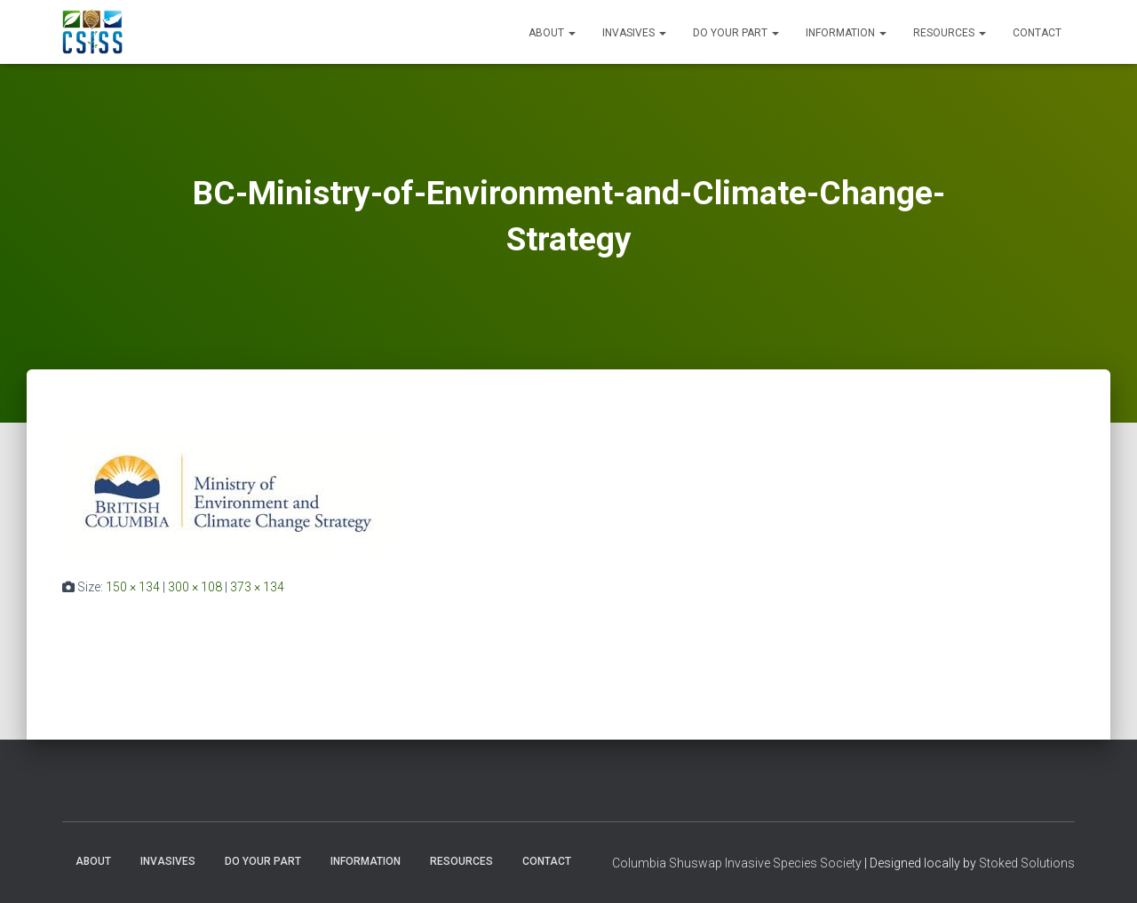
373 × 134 (257, 587)
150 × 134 (133, 587)
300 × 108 (195, 587)
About (552, 33)
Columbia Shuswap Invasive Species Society (737, 863)
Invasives (634, 33)
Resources (949, 33)
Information (846, 33)
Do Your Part (736, 33)
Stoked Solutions (1027, 863)
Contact (1037, 33)
